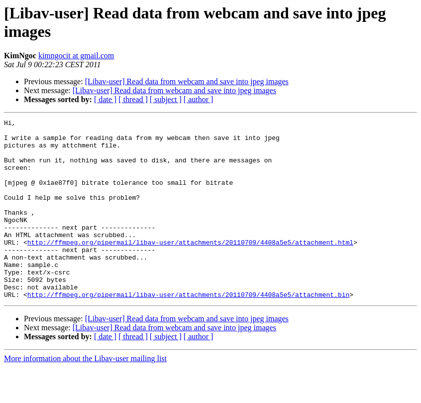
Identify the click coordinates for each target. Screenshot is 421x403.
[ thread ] (133, 99)
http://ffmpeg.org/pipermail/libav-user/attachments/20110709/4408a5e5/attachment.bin (188, 330)
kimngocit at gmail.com (76, 55)
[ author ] (198, 99)
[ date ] (105, 99)
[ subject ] (166, 99)
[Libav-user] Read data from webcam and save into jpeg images (187, 81)
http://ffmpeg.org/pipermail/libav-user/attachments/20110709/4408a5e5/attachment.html (190, 267)
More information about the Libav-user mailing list (85, 394)
